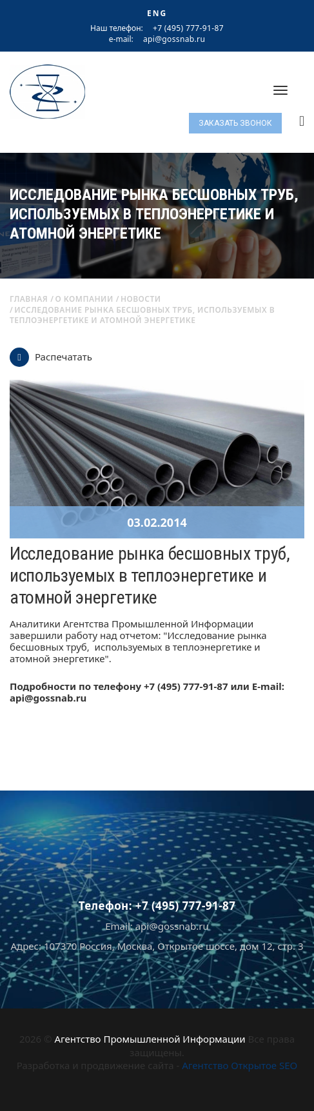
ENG (157, 13)
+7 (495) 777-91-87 (188, 28)
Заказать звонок (235, 123)
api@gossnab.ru (174, 39)
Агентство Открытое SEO (239, 1065)
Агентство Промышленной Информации (149, 1038)
